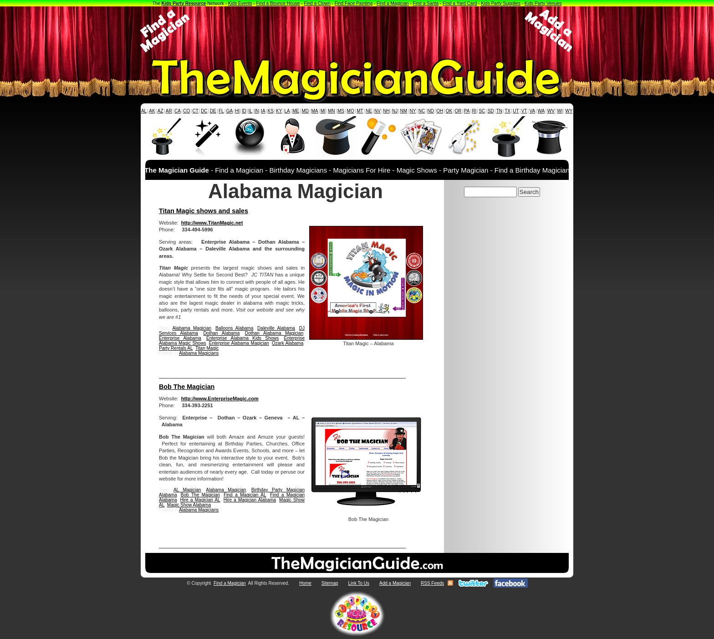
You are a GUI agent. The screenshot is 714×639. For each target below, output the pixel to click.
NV (377, 110)
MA (314, 110)
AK (152, 110)
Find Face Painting (353, 3)
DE (213, 110)
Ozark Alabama (287, 343)
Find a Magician (393, 3)
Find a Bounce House (278, 3)
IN (256, 110)
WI (559, 110)
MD (305, 110)
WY (568, 110)
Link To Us (359, 583)
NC (421, 110)
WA (541, 110)
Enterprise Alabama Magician (239, 343)
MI (323, 110)
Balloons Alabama (234, 328)
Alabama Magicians (199, 353)
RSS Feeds (432, 583)
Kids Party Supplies (500, 3)
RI (474, 110)
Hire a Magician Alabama (250, 499)
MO (350, 110)
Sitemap (329, 583)
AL (144, 110)
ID (244, 110)
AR (169, 110)
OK (449, 110)
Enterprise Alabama (180, 338)
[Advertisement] (357, 30)
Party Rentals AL (176, 348)
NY (412, 110)
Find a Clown (317, 3)
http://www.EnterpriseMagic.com (220, 398)
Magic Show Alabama (189, 504)
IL (250, 110)
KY (279, 110)
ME (295, 110)
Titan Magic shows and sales (203, 211)
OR (458, 110)
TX (507, 110)
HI (237, 110)
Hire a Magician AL (200, 499)
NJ (395, 110)
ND (431, 110)
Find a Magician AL (245, 494)
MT (360, 110)
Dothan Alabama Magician (274, 333)
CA (177, 110)
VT (524, 110)
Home (305, 583)
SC (482, 110)
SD (491, 110)
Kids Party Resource (184, 3)
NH (386, 110)
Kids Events (240, 3)
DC (204, 110)
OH (439, 110)
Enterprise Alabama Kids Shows (242, 338)
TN (499, 110)
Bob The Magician (186, 386)
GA (229, 110)
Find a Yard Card (460, 3)
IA (263, 110)
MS (340, 110)
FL (221, 110)
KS (271, 110)
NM (404, 110)
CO (186, 110)
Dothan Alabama (221, 333)
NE (369, 110)
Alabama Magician (191, 328)
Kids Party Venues (543, 3)
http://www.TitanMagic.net (212, 222)
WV (551, 110)
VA (533, 110)
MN (331, 110)
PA (467, 110)
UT (516, 110)
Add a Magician (395, 583)
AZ (160, 110)
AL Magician (187, 489)
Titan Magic (207, 348)
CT (196, 110)
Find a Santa (426, 3)
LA (287, 110)
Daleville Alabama (276, 328)
